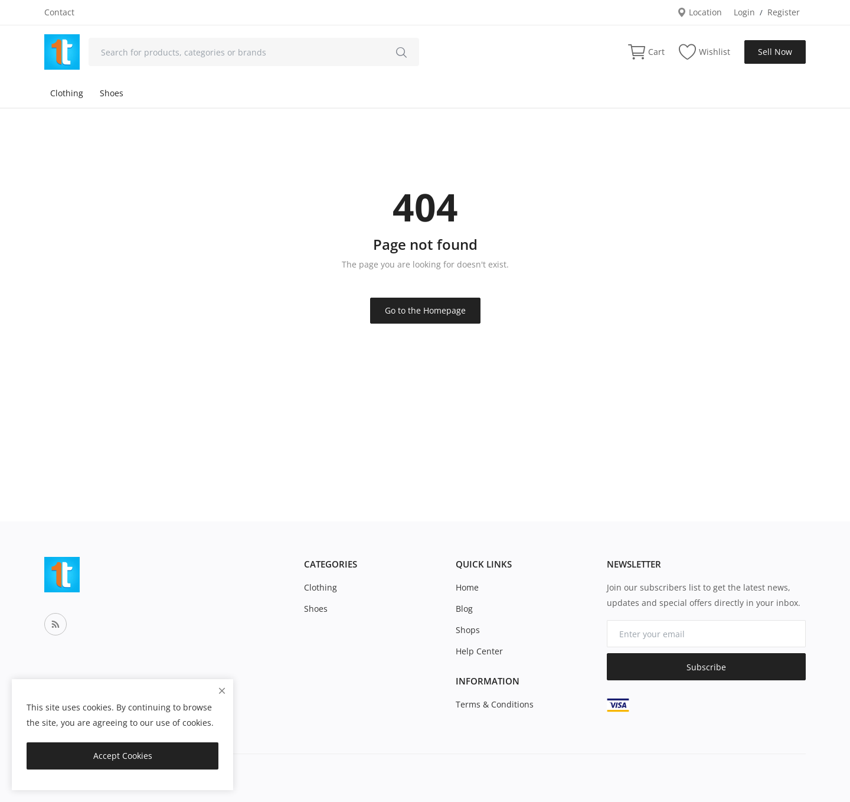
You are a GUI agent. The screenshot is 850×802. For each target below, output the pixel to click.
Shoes (111, 93)
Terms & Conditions (495, 704)
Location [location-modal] (699, 12)
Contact (59, 12)
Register (783, 12)
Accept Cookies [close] (122, 755)
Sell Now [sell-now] (775, 51)
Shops (468, 629)
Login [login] (744, 12)
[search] (401, 52)
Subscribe (706, 667)
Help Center (479, 651)
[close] (222, 690)
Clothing (66, 93)
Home (467, 587)
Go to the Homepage (425, 310)
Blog (464, 608)
